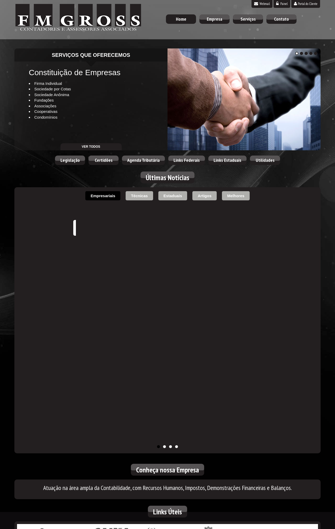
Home (181, 19)
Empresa (214, 19)
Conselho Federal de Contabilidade (223, 352)
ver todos (91, 146)
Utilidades (265, 160)
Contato (281, 19)
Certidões (104, 160)
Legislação (70, 160)
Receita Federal (56, 352)
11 (158, 265)
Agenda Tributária (143, 160)
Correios (279, 352)
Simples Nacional (167, 352)
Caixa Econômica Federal (111, 352)
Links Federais (187, 160)
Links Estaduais (227, 160)
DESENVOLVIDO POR (288, 523)
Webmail (262, 4)
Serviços (248, 19)
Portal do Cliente (305, 4)
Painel (282, 4)
